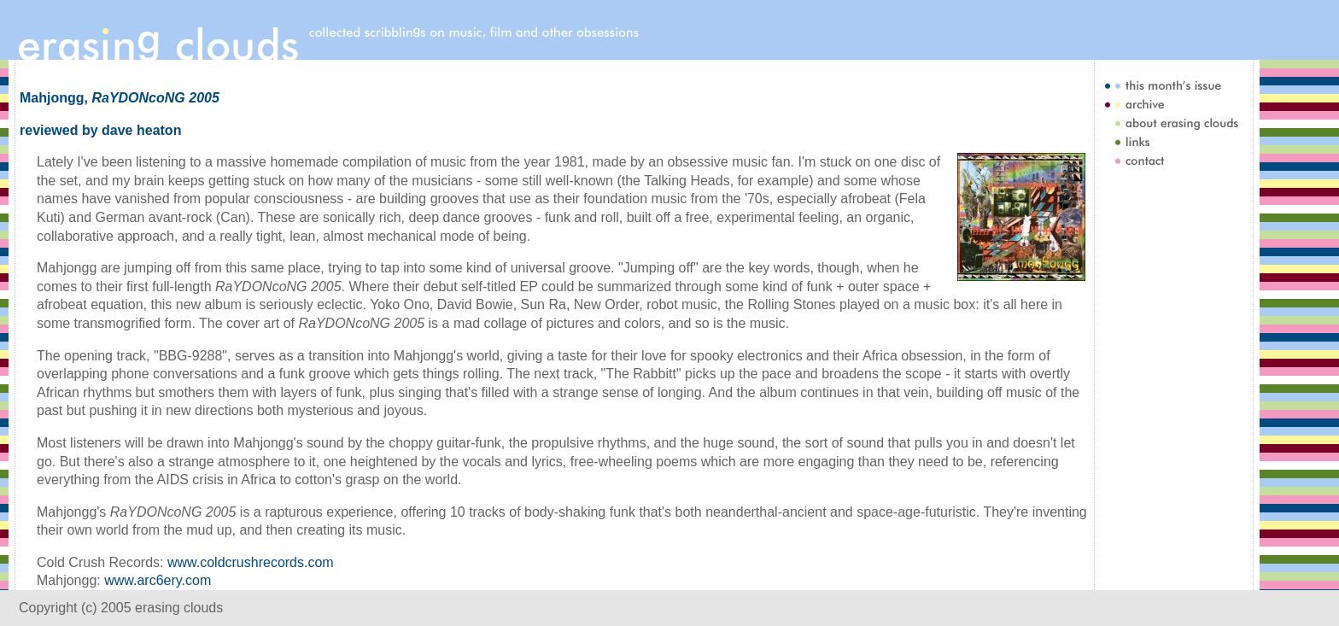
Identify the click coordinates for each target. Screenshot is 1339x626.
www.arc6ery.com (157, 580)
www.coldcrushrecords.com (250, 562)
